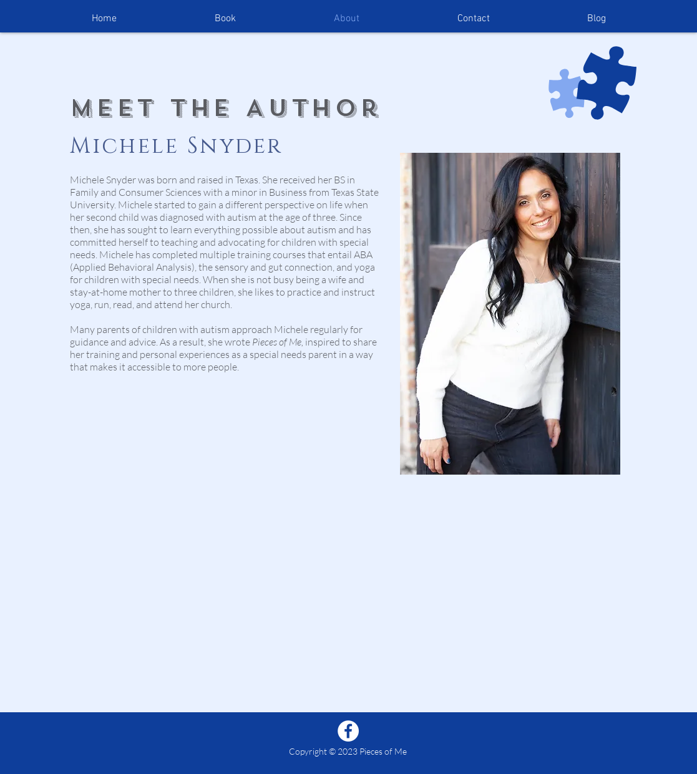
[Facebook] (348, 731)
